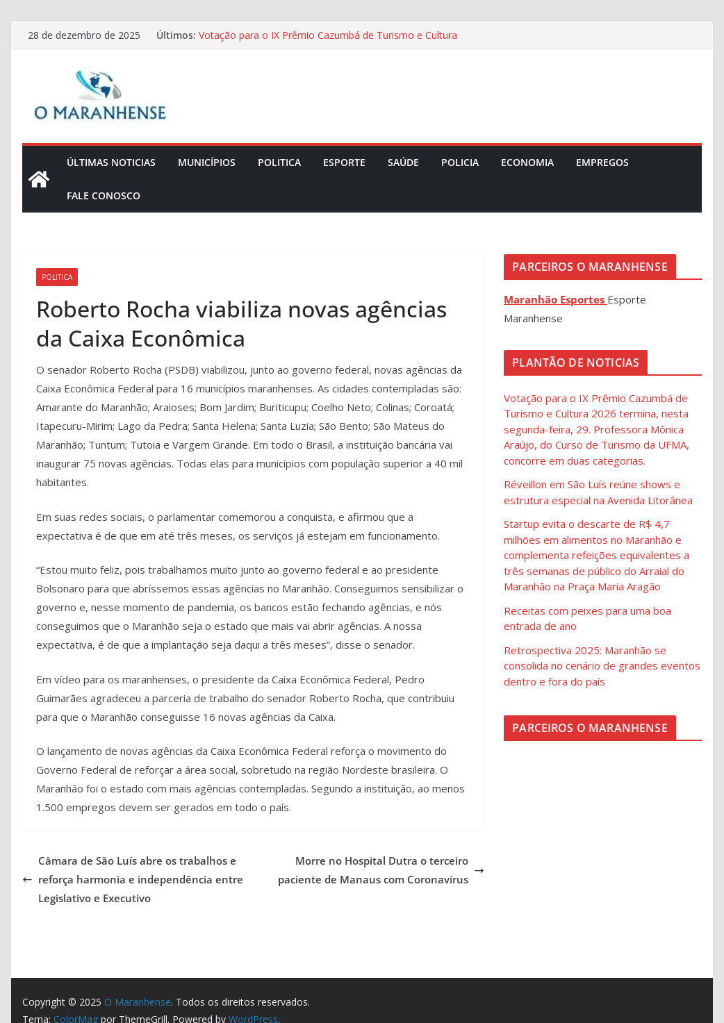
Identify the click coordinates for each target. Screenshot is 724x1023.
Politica (279, 162)
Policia (460, 162)
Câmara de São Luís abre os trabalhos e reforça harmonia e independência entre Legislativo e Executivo (132, 879)
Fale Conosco (103, 195)
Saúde (403, 162)
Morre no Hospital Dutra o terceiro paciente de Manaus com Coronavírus (381, 870)
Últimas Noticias (111, 162)
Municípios (207, 162)
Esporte (344, 162)
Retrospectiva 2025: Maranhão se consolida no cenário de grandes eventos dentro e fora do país (602, 665)
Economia (527, 162)
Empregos (602, 162)
